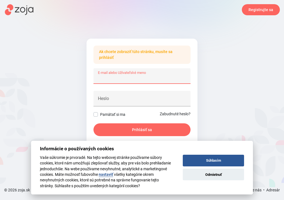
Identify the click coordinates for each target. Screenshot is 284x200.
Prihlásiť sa (142, 130)
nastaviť (106, 174)
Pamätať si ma (112, 114)
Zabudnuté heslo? (175, 114)
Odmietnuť (213, 174)
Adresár (273, 190)
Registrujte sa (260, 10)
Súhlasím (213, 160)
